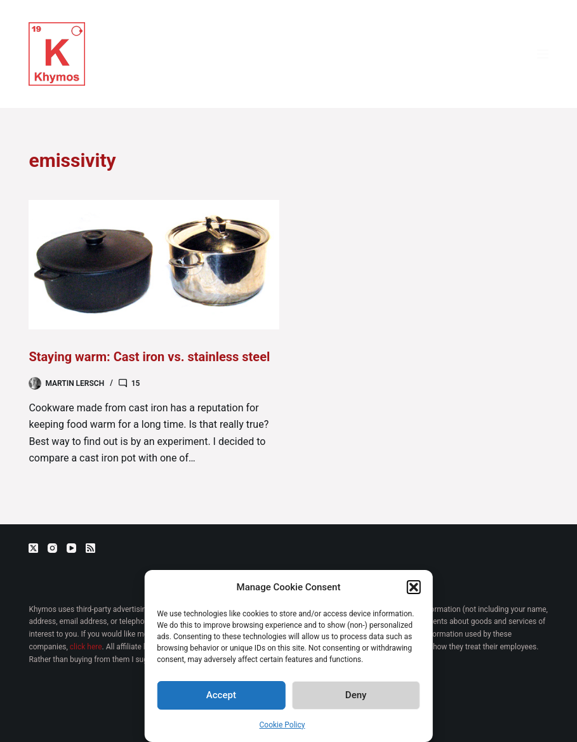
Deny (356, 695)
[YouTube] (71, 548)
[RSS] (90, 548)
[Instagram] (52, 548)
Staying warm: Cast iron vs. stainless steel (149, 356)
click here (86, 646)
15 (135, 383)
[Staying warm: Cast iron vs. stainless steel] (154, 264)
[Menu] (542, 54)
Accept (221, 695)
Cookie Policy (282, 724)
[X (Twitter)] (33, 548)
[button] (414, 587)
